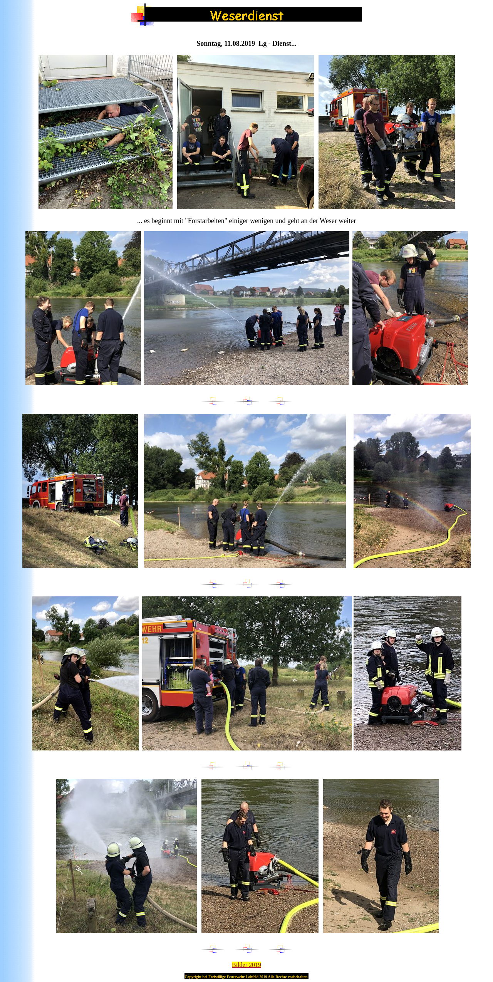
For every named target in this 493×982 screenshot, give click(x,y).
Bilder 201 (246, 965)
